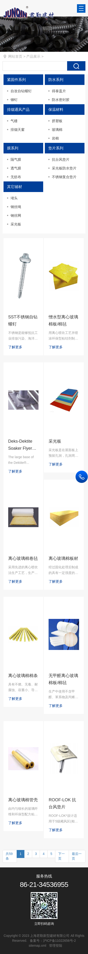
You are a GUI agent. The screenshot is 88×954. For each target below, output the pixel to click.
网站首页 (15, 56)
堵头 (14, 198)
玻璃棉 (57, 130)
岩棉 (55, 138)
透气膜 (16, 168)
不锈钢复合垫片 (64, 177)
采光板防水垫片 (64, 168)
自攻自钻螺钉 (21, 91)
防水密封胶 (60, 100)
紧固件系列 (16, 80)
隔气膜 (16, 159)
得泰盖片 (59, 91)
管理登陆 (55, 945)
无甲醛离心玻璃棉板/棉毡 (63, 679)
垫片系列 (55, 148)
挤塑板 (57, 121)
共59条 (9, 856)
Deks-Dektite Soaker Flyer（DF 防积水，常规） (22, 445)
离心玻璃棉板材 (63, 558)
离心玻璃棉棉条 (23, 675)
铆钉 (14, 100)
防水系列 (55, 80)
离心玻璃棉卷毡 (23, 558)
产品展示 (33, 56)
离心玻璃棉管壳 (23, 800)
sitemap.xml (37, 945)
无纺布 (16, 177)
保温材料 (55, 110)
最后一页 (77, 856)
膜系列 (12, 148)
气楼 (14, 121)
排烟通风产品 (18, 110)
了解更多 (15, 347)
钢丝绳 (16, 207)
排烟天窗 (18, 130)
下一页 (61, 856)
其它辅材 (14, 187)
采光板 (16, 224)
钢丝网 (16, 215)
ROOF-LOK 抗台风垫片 (62, 803)
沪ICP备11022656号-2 (59, 940)
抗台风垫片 (60, 159)
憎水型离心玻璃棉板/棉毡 (63, 320)
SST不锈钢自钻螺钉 (23, 320)
